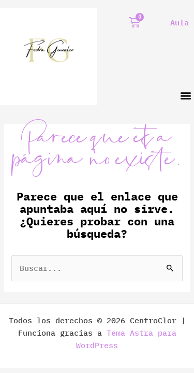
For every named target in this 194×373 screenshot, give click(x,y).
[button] (185, 95)
